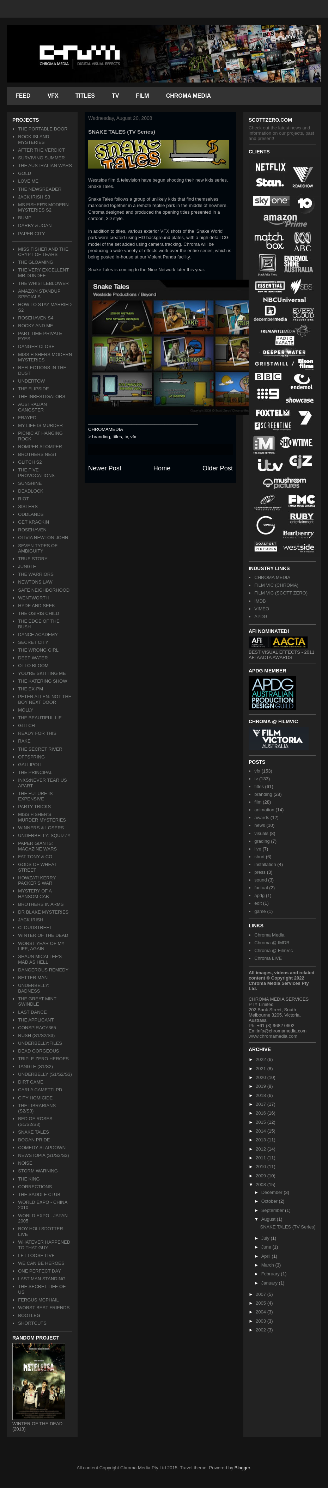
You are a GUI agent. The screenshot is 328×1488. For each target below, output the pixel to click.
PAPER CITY (31, 233)
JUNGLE (27, 566)
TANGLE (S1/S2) (35, 1066)
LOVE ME (28, 181)
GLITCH (26, 725)
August (269, 1219)
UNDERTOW (31, 381)
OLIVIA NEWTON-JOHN (43, 537)
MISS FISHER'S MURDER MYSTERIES (42, 817)
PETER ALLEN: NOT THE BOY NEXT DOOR (44, 699)
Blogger (242, 1467)
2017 (261, 1104)
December (272, 1192)
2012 (261, 1149)
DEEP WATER (33, 657)
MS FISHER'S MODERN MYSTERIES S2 (43, 207)
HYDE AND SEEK (36, 605)
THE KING (29, 1179)
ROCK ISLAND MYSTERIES (33, 139)
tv (126, 436)
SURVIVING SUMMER (41, 157)
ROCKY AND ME (35, 325)
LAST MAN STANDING (42, 1278)
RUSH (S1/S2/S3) (36, 1035)
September (273, 1210)
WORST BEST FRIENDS (43, 1307)
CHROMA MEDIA (188, 96)
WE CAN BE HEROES (41, 1263)
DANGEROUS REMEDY (43, 969)
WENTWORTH (33, 597)
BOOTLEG (29, 1315)
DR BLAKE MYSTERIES (43, 912)
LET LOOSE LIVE (36, 1255)
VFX (53, 96)
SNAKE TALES (33, 1132)
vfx (133, 436)
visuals (261, 833)
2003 (261, 1321)
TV (115, 96)
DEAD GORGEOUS (38, 1051)
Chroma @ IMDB (271, 942)
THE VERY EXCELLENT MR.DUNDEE (43, 272)
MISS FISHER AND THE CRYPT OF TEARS (43, 251)
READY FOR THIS (37, 733)
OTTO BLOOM (33, 665)
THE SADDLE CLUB (39, 1194)
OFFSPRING (31, 757)
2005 (261, 1303)
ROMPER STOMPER (40, 446)
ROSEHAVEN (32, 529)
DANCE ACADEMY (38, 634)
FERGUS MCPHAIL (38, 1300)
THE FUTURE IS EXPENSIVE (35, 796)
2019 (261, 1086)
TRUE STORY (32, 558)
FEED (23, 96)
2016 (261, 1113)
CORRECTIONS (35, 1186)
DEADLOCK (30, 491)
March (268, 1265)
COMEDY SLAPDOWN (42, 1147)
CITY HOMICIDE (35, 1097)
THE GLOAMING (35, 262)
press (260, 872)
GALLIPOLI (29, 764)
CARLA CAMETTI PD (40, 1089)
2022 (261, 1059)
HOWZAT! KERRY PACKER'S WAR (37, 880)
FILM (142, 96)
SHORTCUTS (32, 1323)
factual (261, 887)
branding (101, 436)
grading (261, 841)
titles (117, 436)
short (259, 856)
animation (264, 809)
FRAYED (27, 417)
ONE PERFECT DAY (39, 1271)
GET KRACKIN (33, 522)
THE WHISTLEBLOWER (43, 283)
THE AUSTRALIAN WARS (45, 165)
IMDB (260, 601)
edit (258, 903)
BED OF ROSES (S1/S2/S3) (35, 1121)
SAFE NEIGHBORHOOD (43, 590)
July (266, 1238)
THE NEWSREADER (39, 189)
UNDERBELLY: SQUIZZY (44, 835)
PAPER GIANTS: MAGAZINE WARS (37, 846)
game (260, 911)
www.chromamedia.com (273, 1036)
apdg (259, 895)
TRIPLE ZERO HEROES (43, 1058)
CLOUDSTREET (35, 927)
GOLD (24, 173)
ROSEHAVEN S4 (35, 318)
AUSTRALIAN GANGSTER (32, 407)
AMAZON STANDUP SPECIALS (39, 293)
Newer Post (104, 468)
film (257, 802)
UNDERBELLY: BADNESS (33, 988)
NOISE (25, 1163)
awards (261, 817)
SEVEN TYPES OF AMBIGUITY (37, 548)
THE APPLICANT (36, 1020)
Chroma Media (269, 935)
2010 (261, 1166)
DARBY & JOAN (34, 225)
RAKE (24, 741)
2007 (261, 1294)
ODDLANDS (30, 514)
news (259, 825)
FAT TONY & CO (35, 856)
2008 (261, 1184)
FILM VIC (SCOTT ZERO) (281, 593)
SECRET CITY (33, 642)
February (271, 1273)
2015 (261, 1122)
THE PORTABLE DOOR (42, 129)
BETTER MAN (33, 977)
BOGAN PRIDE (34, 1139)
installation (265, 864)
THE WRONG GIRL (38, 650)
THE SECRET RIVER (40, 749)
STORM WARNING (38, 1170)
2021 (261, 1068)
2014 (261, 1131)
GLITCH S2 (30, 462)
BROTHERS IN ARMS (40, 904)
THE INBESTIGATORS (41, 396)
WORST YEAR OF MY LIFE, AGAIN (41, 946)
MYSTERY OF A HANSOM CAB (34, 893)
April (266, 1256)
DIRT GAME (30, 1082)
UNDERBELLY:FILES (40, 1043)
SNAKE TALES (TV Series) (287, 1227)
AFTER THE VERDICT (41, 150)
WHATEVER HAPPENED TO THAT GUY (44, 1244)
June (267, 1247)
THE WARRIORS (36, 574)
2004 (261, 1312)
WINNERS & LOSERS (41, 827)
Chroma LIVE (268, 958)
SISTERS (28, 506)
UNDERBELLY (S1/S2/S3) (45, 1074)
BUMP (24, 217)
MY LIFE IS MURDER (40, 425)
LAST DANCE (32, 1012)
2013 (261, 1139)
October (270, 1201)
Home (162, 468)
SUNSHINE (30, 483)
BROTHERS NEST (37, 454)
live (257, 849)
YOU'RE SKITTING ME (42, 673)
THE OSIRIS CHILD (38, 613)
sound (260, 880)
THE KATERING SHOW (42, 681)
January (270, 1283)
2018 (261, 1095)
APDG (260, 616)
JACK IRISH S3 (34, 197)
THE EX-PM (30, 688)
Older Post (217, 468)
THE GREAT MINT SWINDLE (37, 1001)
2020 (261, 1077)
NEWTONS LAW (35, 582)
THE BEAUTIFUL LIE (40, 717)
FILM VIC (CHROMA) (276, 585)
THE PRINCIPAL (35, 772)
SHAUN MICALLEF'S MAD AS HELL (40, 959)
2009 (261, 1175)
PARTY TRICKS (34, 806)
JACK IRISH (30, 919)
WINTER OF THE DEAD (43, 935)
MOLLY (25, 710)
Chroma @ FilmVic (273, 950)
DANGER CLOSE (36, 346)
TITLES (85, 96)
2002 (261, 1330)
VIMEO (261, 608)
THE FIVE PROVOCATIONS (36, 472)
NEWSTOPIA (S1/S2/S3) (43, 1155)
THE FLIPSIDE (33, 388)
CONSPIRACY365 (37, 1027)
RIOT (23, 498)
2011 (261, 1157)
